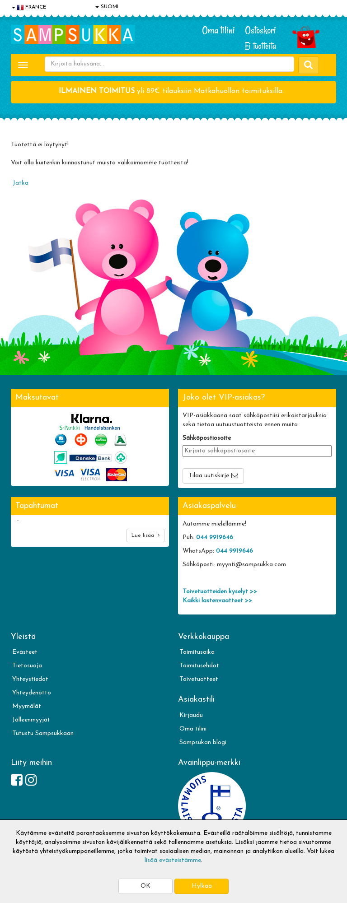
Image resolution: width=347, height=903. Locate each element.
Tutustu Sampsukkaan (43, 733)
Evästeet (25, 652)
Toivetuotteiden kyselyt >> (220, 591)
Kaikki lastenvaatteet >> (217, 600)
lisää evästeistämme (173, 860)
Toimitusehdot (199, 665)
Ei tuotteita (260, 46)
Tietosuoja (27, 665)
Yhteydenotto (31, 692)
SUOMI (106, 6)
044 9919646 (214, 537)
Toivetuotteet (198, 679)
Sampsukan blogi (202, 742)
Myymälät (26, 706)
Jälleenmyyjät (31, 720)
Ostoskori (260, 30)
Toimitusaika (197, 652)
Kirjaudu (191, 715)
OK (145, 886)
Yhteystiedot (30, 679)
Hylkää (202, 886)
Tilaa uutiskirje (208, 475)
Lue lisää (145, 535)
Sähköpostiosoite (207, 438)
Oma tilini (218, 30)
